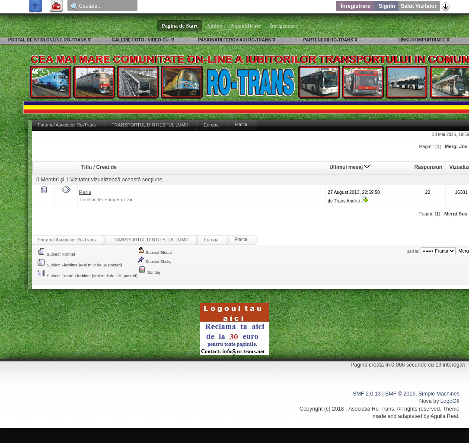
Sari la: (413, 251)
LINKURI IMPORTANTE (421, 40)
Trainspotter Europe (99, 199)
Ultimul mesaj (349, 167)
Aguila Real (444, 416)
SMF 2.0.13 (366, 394)
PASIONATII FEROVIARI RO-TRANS (234, 40)
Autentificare (245, 26)
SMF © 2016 (400, 394)
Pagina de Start (179, 26)
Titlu (86, 167)
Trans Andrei (347, 200)
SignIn (387, 6)
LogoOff (449, 401)
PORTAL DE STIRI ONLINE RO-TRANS (47, 40)
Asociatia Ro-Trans (371, 409)
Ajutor (214, 26)
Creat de (106, 167)
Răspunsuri (428, 167)
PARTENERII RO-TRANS (328, 40)
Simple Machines (438, 394)
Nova (425, 401)
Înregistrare (355, 6)
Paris (85, 192)
